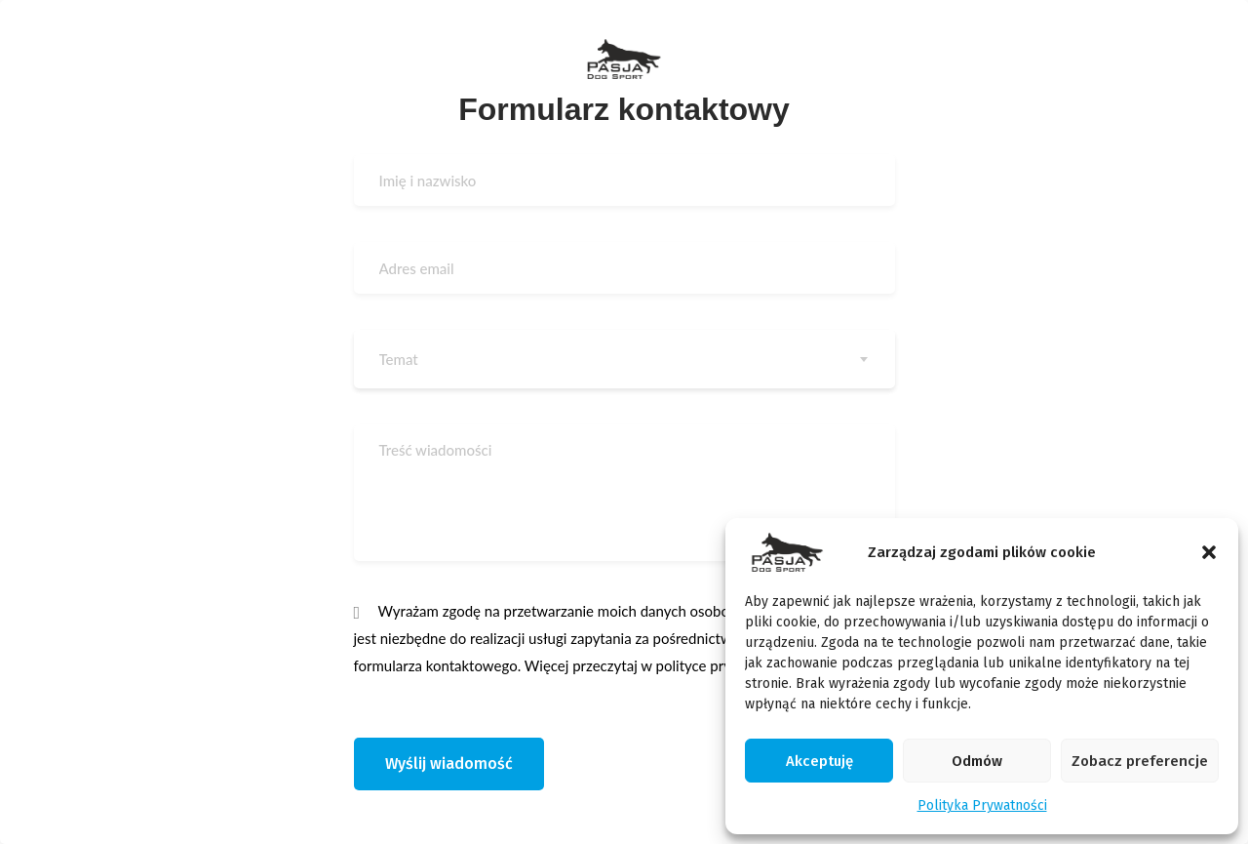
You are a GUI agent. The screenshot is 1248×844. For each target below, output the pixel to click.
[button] (1209, 552)
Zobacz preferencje (1140, 761)
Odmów (977, 761)
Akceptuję (819, 761)
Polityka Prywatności (982, 805)
